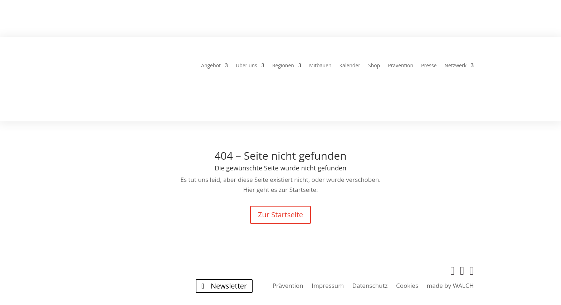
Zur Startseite (280, 214)
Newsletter (229, 286)
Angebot (211, 66)
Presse (428, 66)
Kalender (349, 66)
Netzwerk (455, 66)
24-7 (285, 20)
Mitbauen (320, 66)
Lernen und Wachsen (390, 20)
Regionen (283, 66)
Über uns (246, 66)
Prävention (400, 66)
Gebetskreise (202, 20)
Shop (374, 66)
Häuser (251, 20)
